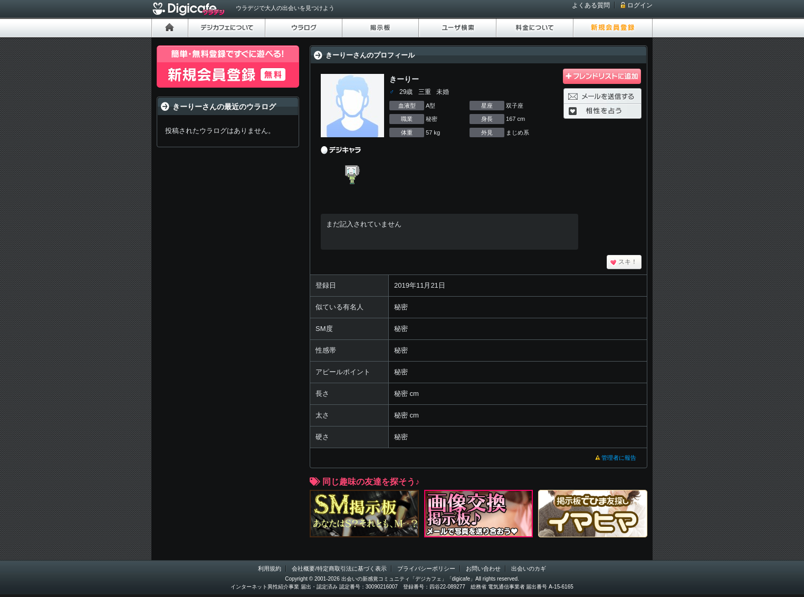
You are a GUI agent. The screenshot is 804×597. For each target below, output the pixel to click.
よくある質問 (591, 5)
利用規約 (269, 568)
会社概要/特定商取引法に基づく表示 (339, 568)
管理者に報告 (618, 457)
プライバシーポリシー (426, 568)
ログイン (640, 5)
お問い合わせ (483, 568)
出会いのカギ (528, 568)
